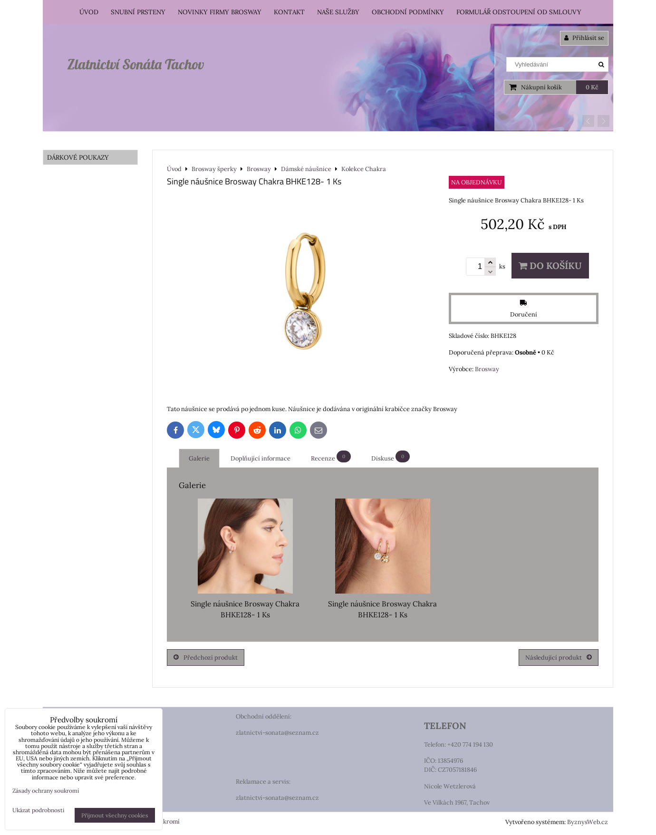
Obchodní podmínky (408, 12)
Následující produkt (558, 657)
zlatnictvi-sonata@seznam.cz (277, 733)
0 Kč (592, 87)
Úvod (88, 12)
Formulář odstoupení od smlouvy (518, 12)
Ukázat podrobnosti (38, 810)
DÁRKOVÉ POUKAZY (78, 157)
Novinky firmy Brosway (219, 12)
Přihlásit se (584, 38)
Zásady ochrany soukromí (45, 790)
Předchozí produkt (206, 657)
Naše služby (338, 12)
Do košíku (550, 265)
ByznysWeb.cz (587, 822)
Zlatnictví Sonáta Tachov (135, 64)
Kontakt (289, 12)
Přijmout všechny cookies (114, 815)
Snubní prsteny (138, 12)
